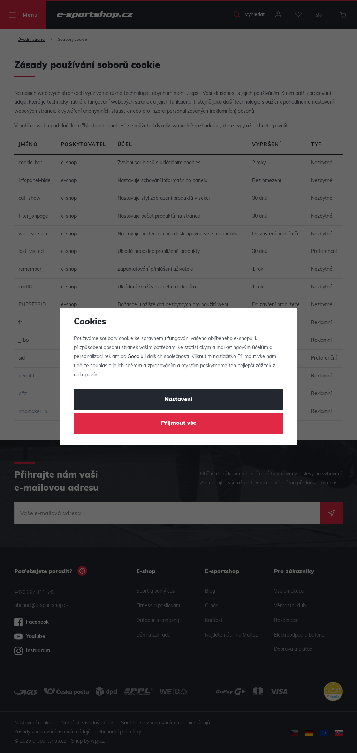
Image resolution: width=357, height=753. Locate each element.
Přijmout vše (178, 423)
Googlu (135, 357)
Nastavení (178, 399)
